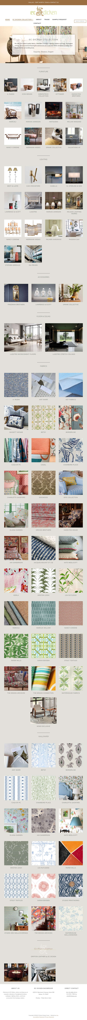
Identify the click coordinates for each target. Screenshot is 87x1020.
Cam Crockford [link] (33, 186)
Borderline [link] (71, 432)
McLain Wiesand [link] (74, 122)
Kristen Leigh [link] (43, 595)
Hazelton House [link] (71, 530)
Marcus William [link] (43, 628)
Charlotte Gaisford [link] (16, 497)
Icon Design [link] (27, 94)
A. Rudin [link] (10, 94)
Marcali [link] (12, 122)
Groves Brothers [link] (43, 530)
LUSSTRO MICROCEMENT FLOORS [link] (23, 354)
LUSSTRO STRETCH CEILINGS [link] (64, 354)
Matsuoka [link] (53, 122)
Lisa (57, 1015)
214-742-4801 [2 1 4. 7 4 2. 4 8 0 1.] (70, 992)
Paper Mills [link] (16, 661)
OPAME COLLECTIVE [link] (53, 147)
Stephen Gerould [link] (12, 265)
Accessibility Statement (38, 1017)
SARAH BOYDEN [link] (43, 661)
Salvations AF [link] (74, 147)
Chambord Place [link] (70, 465)
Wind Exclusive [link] (43, 726)
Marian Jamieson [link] (33, 122)
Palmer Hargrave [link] (53, 239)
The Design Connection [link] (43, 693)
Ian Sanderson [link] (16, 563)
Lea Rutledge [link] (71, 595)
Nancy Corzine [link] (12, 147)
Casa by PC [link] (16, 465)
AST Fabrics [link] (71, 400)
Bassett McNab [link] (16, 432)
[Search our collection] (80, 21)
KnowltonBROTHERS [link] (76, 95)
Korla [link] (16, 595)
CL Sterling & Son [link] (74, 186)
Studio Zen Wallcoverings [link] (16, 933)
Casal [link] (43, 465)
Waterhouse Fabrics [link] (71, 693)
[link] (10, 85)
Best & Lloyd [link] (12, 186)
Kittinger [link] (60, 94)
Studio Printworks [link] (70, 900)
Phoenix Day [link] (74, 239)
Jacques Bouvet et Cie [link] (43, 563)
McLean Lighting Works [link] (74, 213)
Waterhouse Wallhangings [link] (70, 934)
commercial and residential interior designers (50, 46)
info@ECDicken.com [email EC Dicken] (72, 996)
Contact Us (54, 2)
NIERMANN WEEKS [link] (33, 147)
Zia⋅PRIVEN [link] (33, 265)
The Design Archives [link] (16, 693)
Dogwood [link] (43, 497)
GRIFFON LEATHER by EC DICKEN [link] (43, 957)
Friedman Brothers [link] (16, 305)
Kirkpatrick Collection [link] (43, 95)
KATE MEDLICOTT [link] (70, 563)
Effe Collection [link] (71, 497)
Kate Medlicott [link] (70, 835)
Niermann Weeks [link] (33, 239)
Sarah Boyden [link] (43, 900)
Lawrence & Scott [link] (13, 212)
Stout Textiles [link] (70, 661)
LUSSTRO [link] (33, 212)
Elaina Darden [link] (16, 530)
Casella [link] (53, 186)
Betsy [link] (43, 432)
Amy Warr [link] (43, 400)
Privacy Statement (49, 1017)
